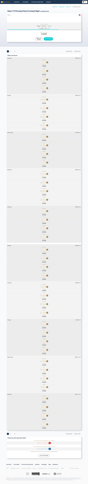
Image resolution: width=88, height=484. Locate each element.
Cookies (62, 468)
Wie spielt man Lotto (15, 468)
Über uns (34, 468)
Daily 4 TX (68, 6)
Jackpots (48, 2)
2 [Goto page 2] (10, 51)
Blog (50, 464)
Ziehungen (44, 464)
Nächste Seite (77, 51)
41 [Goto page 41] (14, 433)
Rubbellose (55, 464)
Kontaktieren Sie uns (42, 468)
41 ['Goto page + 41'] (14, 51)
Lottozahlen (61, 6)
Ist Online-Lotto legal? (26, 468)
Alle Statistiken (44, 455)
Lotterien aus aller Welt (37, 2)
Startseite (54, 6)
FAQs (7, 468)
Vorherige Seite (69, 51)
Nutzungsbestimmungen (53, 468)
